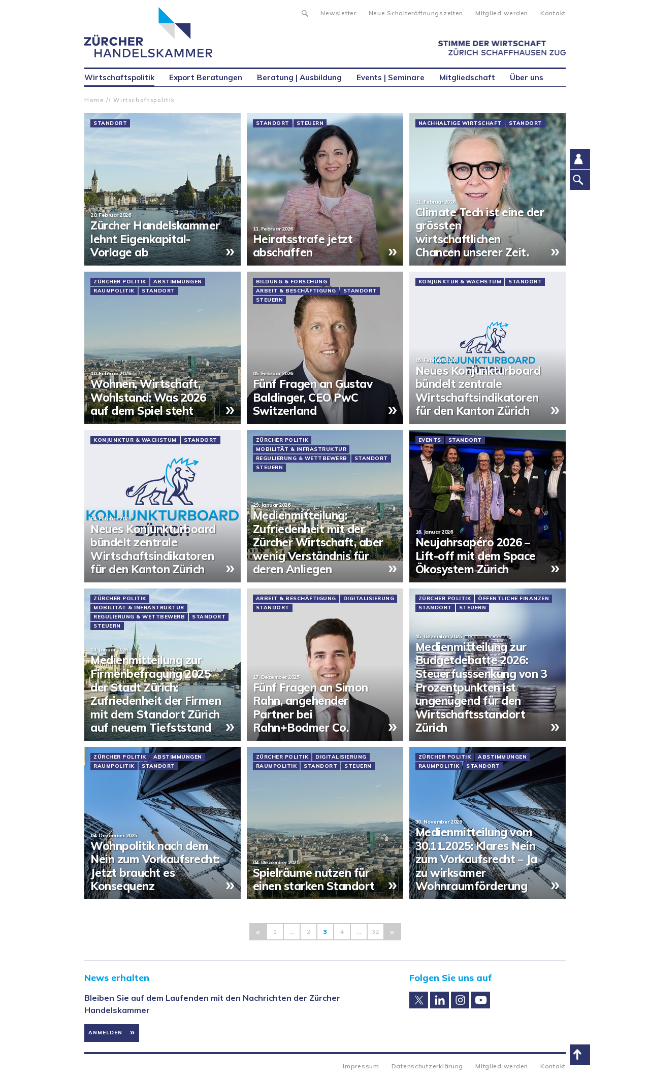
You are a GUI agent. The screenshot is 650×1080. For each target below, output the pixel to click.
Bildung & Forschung (292, 282)
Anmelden (105, 1032)
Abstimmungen (177, 282)
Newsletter (338, 13)
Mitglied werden (501, 13)
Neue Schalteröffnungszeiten (416, 13)
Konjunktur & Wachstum (460, 282)
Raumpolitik (114, 291)
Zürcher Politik (119, 282)
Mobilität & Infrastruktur (301, 449)
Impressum (361, 1066)
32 (375, 931)
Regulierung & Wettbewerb (301, 458)
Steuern (310, 123)
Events (429, 440)
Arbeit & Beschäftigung (296, 291)
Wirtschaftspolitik (144, 100)
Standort (110, 123)
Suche (304, 12)
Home (94, 100)
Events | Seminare (390, 77)
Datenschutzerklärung (427, 1066)
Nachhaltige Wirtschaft (460, 123)
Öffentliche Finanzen (513, 599)
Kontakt (553, 13)
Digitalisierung (369, 599)
